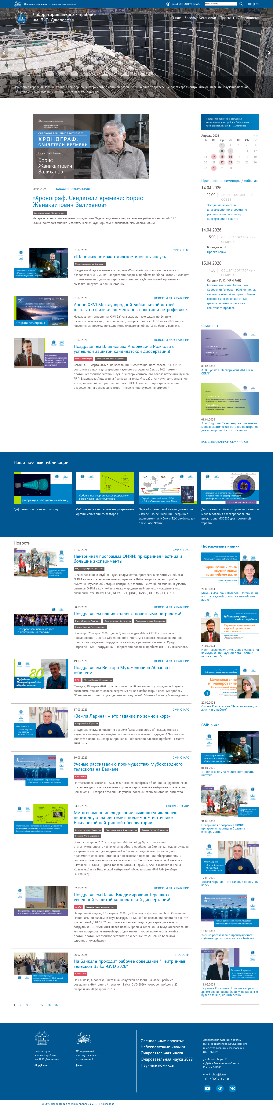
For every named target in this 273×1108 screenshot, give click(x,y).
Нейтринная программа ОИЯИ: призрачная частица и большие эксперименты (128, 559)
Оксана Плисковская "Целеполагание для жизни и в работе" (229, 708)
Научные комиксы (158, 1065)
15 (222, 157)
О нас (176, 18)
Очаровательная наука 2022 (167, 1059)
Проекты (227, 18)
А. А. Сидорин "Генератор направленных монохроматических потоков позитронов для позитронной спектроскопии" (229, 426)
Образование (248, 18)
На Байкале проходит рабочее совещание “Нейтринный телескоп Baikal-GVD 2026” (130, 964)
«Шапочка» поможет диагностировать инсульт (121, 257)
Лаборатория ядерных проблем (64, 17)
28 (213, 168)
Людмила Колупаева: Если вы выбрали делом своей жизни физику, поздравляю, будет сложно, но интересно (230, 991)
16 (230, 157)
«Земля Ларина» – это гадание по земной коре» (122, 716)
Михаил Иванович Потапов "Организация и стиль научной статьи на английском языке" (229, 596)
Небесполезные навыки (220, 546)
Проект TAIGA (216, 252)
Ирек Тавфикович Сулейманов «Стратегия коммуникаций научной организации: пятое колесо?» (230, 653)
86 (49, 1005)
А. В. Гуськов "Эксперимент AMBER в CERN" (227, 371)
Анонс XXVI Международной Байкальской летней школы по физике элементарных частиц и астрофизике (130, 307)
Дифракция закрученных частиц (36, 509)
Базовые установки (200, 18)
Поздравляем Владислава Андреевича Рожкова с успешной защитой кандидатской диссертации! (124, 349)
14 (213, 157)
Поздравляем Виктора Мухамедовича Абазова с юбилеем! (123, 670)
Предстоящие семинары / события (229, 180)
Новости (182, 955)
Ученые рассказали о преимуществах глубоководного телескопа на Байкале (128, 766)
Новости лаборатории (72, 189)
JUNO (17, 82)
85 (41, 1005)
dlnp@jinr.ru (219, 1074)
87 (56, 1005)
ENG (256, 4)
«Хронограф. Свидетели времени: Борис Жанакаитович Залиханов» (88, 201)
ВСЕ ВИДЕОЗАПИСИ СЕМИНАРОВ (224, 442)
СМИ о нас (181, 250)
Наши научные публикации (41, 462)
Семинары (209, 325)
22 (222, 162)
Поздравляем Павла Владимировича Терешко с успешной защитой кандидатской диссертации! (122, 897)
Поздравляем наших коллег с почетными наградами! (127, 614)
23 (230, 162)
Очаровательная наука (162, 1053)
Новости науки (177, 806)
